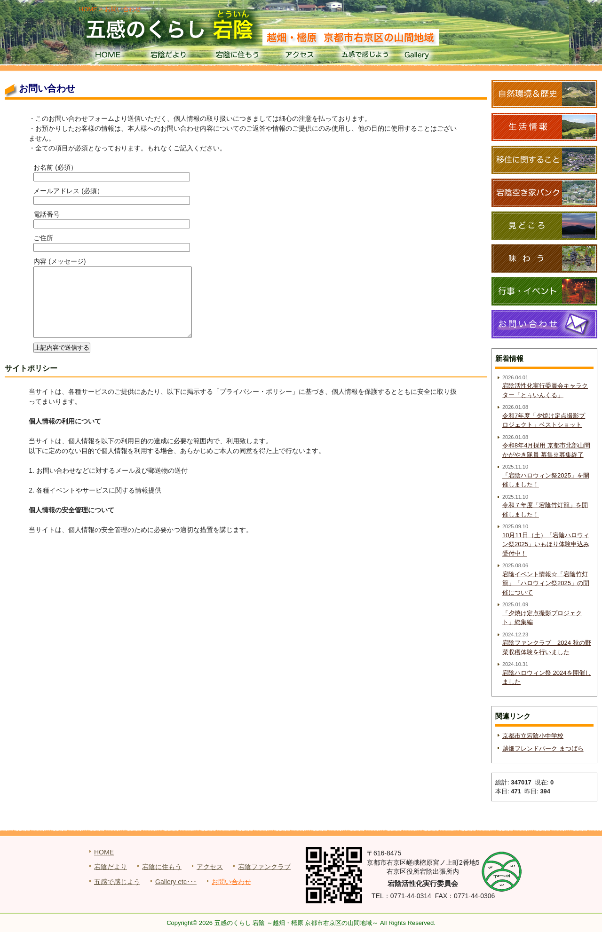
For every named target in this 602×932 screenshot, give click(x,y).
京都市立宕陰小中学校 (532, 735)
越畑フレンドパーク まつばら (543, 748)
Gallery (429, 56)
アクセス (301, 56)
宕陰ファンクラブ (264, 866)
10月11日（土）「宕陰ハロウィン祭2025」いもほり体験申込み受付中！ (545, 544)
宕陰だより (172, 56)
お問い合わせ (231, 881)
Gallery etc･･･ (176, 881)
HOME (107, 56)
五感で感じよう (365, 56)
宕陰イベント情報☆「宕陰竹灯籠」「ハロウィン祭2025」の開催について (545, 583)
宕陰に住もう (236, 56)
